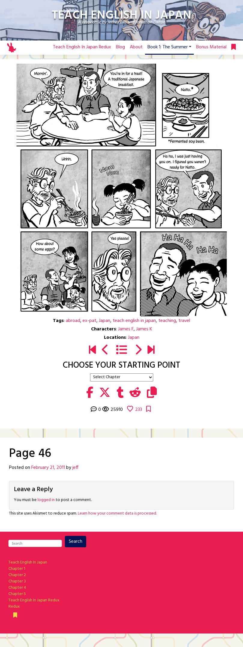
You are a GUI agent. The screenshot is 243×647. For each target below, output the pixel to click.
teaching (167, 321)
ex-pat (89, 321)
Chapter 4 (17, 587)
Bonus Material (211, 47)
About (136, 47)
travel (184, 321)
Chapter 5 (17, 594)
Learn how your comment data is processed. (117, 513)
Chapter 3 (17, 581)
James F (126, 329)
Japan (104, 321)
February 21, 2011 (48, 468)
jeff (75, 468)
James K (144, 329)
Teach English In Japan (27, 562)
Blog (120, 47)
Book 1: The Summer (167, 47)
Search (75, 541)
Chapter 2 (17, 575)
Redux (14, 606)
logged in (46, 500)
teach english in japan (134, 321)
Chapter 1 (16, 568)
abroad (73, 321)
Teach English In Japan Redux (82, 47)
